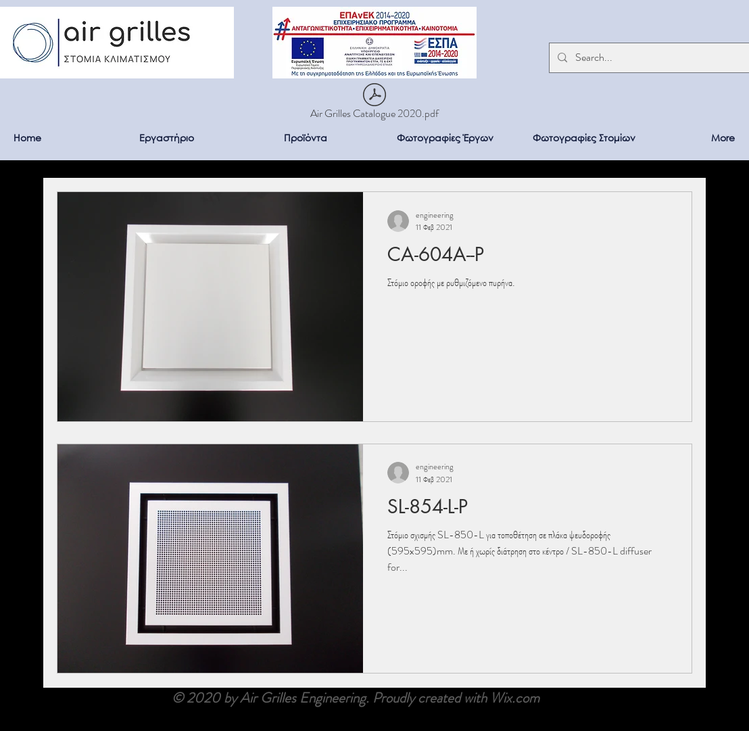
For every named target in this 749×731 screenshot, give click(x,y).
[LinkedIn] (727, 709)
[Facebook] (727, 682)
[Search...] (650, 57)
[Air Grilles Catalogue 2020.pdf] (374, 103)
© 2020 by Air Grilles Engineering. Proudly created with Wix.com (355, 698)
